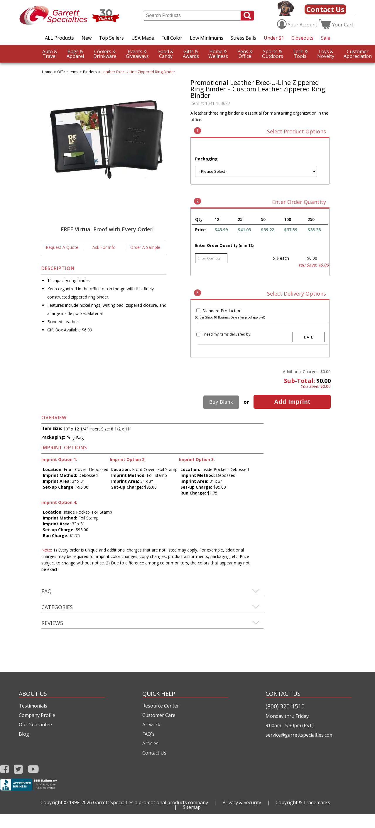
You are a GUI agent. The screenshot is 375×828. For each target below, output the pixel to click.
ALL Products (59, 38)
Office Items (67, 71)
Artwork (151, 724)
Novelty (325, 53)
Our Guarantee (35, 724)
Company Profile (37, 715)
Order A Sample (145, 247)
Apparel (75, 53)
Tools (300, 53)
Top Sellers (111, 38)
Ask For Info (104, 247)
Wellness (218, 53)
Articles (150, 743)
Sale (325, 38)
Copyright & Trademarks (303, 802)
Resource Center (160, 705)
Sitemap (192, 807)
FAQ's (148, 734)
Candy (165, 53)
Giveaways (137, 53)
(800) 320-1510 (285, 706)
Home (47, 71)
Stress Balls (243, 38)
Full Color (171, 38)
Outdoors (272, 53)
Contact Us (325, 9)
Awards (191, 53)
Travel (49, 53)
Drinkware (104, 53)
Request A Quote (62, 247)
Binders (90, 71)
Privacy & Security (241, 802)
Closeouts (302, 38)
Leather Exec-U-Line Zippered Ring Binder (138, 71)
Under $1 (274, 38)
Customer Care (158, 715)
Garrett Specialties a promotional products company (150, 802)
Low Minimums (206, 38)
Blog (24, 734)
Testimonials (33, 705)
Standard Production (221, 311)
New (87, 38)
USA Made (142, 38)
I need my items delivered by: (226, 334)
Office (245, 53)
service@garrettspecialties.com (300, 735)
